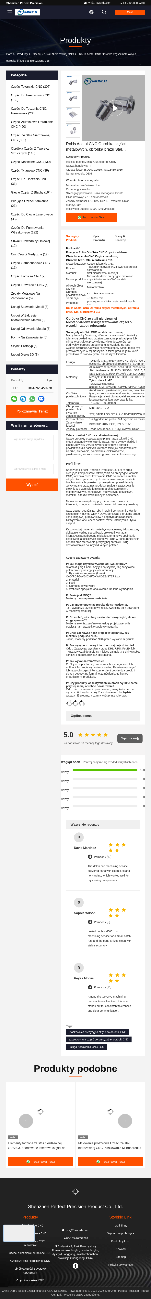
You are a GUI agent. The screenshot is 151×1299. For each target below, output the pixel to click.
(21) (29, 203)
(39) (30, 170)
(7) (28, 276)
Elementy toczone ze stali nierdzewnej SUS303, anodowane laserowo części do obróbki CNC (36, 1146)
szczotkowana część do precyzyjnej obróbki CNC (99, 1039)
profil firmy (120, 1225)
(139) (30, 98)
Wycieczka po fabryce (120, 1233)
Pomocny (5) (102, 922)
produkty (22, 54)
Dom (9, 54)
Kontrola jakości (121, 1241)
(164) (31, 192)
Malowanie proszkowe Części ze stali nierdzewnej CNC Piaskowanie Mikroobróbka (109, 1146)
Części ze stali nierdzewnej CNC (53, 54)
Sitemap (121, 1256)
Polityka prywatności (120, 1264)
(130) (31, 162)
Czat (130, 12)
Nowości (121, 1249)
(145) (30, 151)
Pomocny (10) (102, 857)
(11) (30, 265)
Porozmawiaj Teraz (32, 411)
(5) (25, 296)
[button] (26, 1121)
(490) (32, 124)
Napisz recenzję (130, 738)
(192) (27, 230)
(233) (29, 111)
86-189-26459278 (132, 2)
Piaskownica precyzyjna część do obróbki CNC (97, 1032)
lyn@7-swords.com (97, 2)
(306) (31, 86)
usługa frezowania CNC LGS (86, 1046)
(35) (32, 217)
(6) (30, 285)
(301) (30, 138)
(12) (30, 243)
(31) (29, 181)
